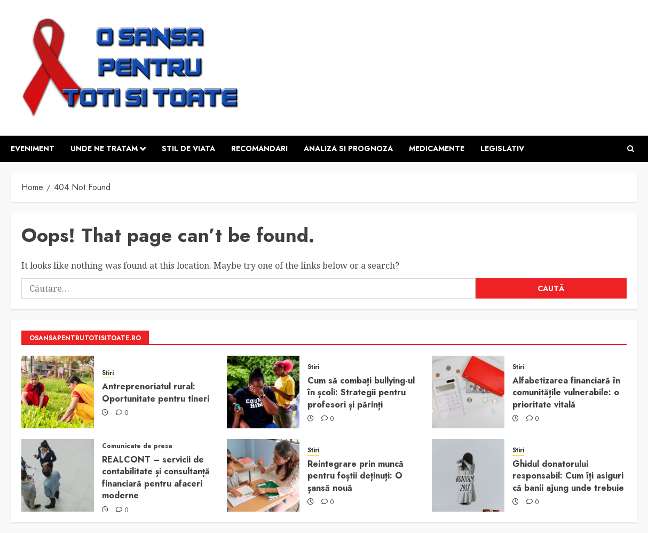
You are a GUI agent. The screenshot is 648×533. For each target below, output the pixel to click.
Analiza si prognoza (348, 148)
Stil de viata (188, 148)
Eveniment (32, 148)
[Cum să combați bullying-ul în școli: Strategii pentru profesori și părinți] (263, 392)
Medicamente (436, 148)
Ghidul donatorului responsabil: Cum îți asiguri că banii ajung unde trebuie (568, 476)
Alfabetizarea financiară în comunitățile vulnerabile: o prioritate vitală (566, 392)
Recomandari (259, 148)
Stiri (108, 373)
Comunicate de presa (137, 446)
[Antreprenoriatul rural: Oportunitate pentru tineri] (57, 392)
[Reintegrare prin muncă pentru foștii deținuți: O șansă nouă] (263, 475)
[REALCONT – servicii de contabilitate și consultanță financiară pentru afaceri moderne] (57, 475)
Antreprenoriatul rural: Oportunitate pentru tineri (155, 392)
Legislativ (502, 148)
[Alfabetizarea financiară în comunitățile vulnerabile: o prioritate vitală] (468, 392)
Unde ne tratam (104, 148)
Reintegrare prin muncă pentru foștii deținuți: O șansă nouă (355, 476)
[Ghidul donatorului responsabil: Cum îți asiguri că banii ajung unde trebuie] (468, 475)
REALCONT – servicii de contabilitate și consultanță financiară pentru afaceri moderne (156, 477)
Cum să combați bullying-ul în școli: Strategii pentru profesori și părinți (361, 392)
